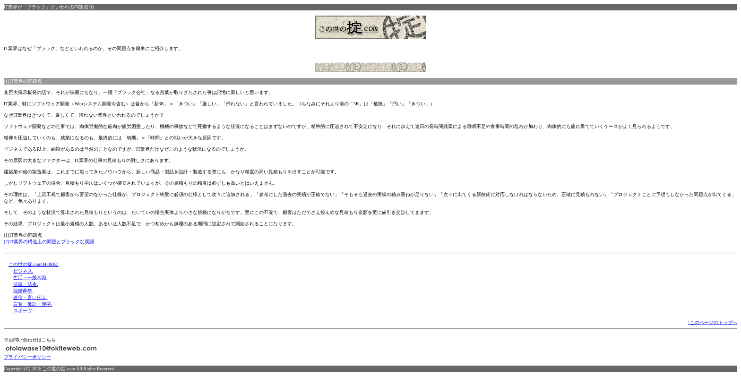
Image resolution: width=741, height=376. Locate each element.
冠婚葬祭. (23, 290)
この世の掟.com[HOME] (34, 264)
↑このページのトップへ (712, 322)
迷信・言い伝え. (30, 297)
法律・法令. (25, 284)
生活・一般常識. (30, 277)
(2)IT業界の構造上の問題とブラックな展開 (49, 241)
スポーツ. (23, 310)
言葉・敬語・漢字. (32, 304)
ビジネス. (23, 270)
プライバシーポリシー (27, 356)
